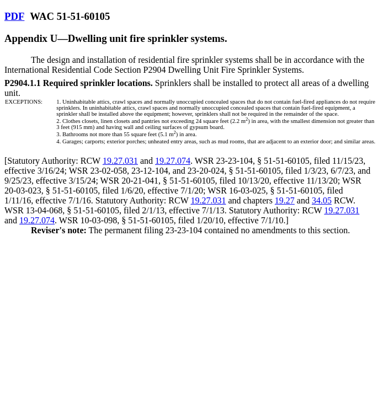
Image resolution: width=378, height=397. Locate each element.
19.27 (285, 200)
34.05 (322, 200)
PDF (14, 16)
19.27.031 (120, 160)
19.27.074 (172, 160)
